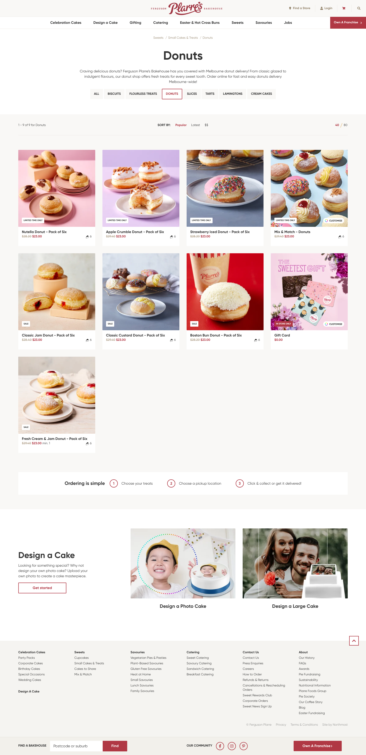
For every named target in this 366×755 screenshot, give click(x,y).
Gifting (135, 22)
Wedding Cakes (29, 680)
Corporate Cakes (30, 663)
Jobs (288, 22)
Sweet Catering (198, 658)
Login (326, 8)
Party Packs (26, 658)
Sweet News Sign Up (257, 706)
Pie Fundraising (309, 674)
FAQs (302, 663)
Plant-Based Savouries (147, 663)
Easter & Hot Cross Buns (200, 22)
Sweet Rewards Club (257, 695)
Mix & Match (83, 674)
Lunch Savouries (142, 685)
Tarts (209, 94)
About (303, 652)
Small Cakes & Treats (183, 38)
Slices (192, 94)
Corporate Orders (255, 701)
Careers (248, 669)
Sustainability (308, 680)
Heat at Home (141, 674)
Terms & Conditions (304, 725)
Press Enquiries (253, 663)
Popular (181, 125)
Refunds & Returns (255, 680)
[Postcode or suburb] (76, 746)
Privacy (281, 725)
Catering (160, 22)
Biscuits (114, 94)
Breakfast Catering (200, 674)
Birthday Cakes (29, 669)
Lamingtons (232, 94)
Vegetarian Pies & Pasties (148, 658)
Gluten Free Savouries (146, 669)
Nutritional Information (315, 685)
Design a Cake (105, 22)
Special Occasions (31, 674)
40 (337, 125)
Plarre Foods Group (312, 691)
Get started (42, 588)
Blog (302, 708)
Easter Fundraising (312, 713)
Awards (304, 669)
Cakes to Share (85, 669)
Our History (307, 658)
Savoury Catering (199, 663)
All (96, 94)
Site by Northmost (335, 725)
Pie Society (307, 696)
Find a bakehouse (32, 746)
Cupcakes (81, 658)
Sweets (237, 22)
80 (345, 125)
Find (115, 746)
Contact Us (251, 652)
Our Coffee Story (311, 702)
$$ (206, 125)
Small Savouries (142, 680)
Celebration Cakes (65, 22)
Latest (195, 125)
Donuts (207, 38)
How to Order (252, 674)
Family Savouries (142, 691)
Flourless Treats (143, 94)
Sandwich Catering (200, 669)
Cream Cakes (261, 94)
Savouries (264, 22)
